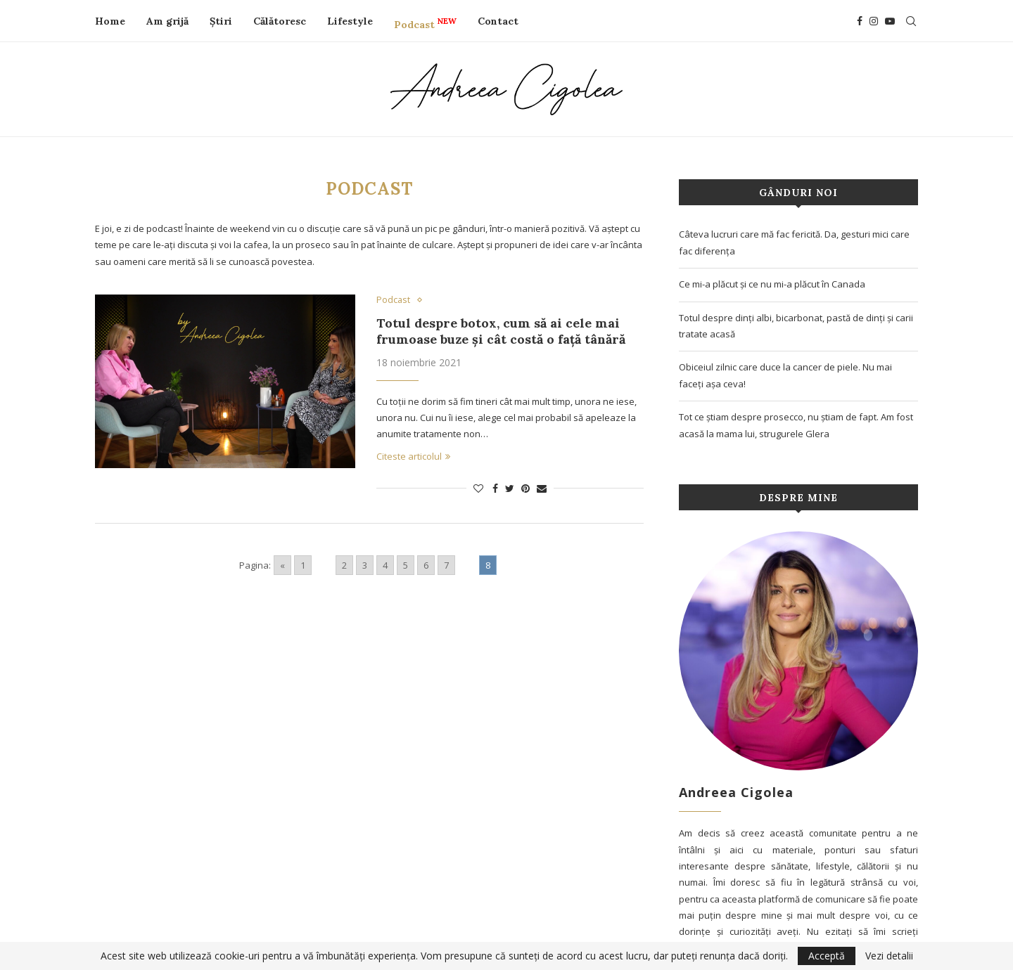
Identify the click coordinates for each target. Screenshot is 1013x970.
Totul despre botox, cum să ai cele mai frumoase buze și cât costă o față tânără (500, 331)
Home (110, 21)
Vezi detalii (889, 956)
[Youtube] (890, 21)
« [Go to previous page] (282, 565)
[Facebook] (859, 21)
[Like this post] (478, 488)
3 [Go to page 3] (364, 565)
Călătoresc (279, 21)
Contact (498, 21)
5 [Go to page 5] (405, 565)
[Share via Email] (542, 488)
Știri (221, 21)
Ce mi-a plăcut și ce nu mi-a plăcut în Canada (772, 284)
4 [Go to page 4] (385, 565)
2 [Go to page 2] (344, 565)
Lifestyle (350, 21)
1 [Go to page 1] (302, 565)
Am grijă (167, 21)
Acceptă (826, 955)
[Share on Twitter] (509, 488)
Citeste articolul (413, 456)
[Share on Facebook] (495, 488)
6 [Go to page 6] (425, 565)
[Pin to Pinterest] (525, 488)
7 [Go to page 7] (446, 565)
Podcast (425, 23)
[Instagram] (873, 21)
